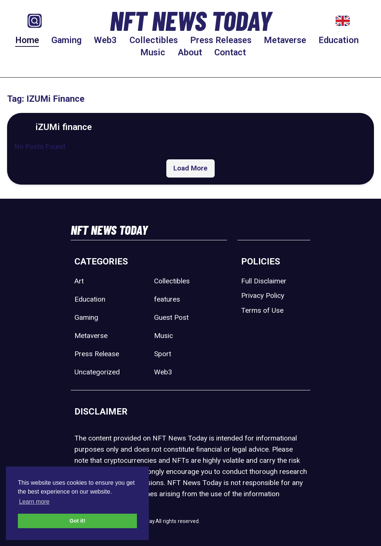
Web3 (105, 40)
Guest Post (171, 317)
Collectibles (153, 40)
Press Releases (221, 40)
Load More (190, 168)
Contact (230, 52)
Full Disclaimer (263, 281)
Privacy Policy (262, 295)
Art (79, 281)
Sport (162, 354)
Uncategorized (97, 372)
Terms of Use (262, 310)
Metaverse (285, 40)
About (190, 52)
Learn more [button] (34, 501)
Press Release (96, 354)
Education (338, 40)
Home (27, 40)
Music (152, 52)
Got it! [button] (77, 521)
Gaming (66, 40)
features (167, 299)
